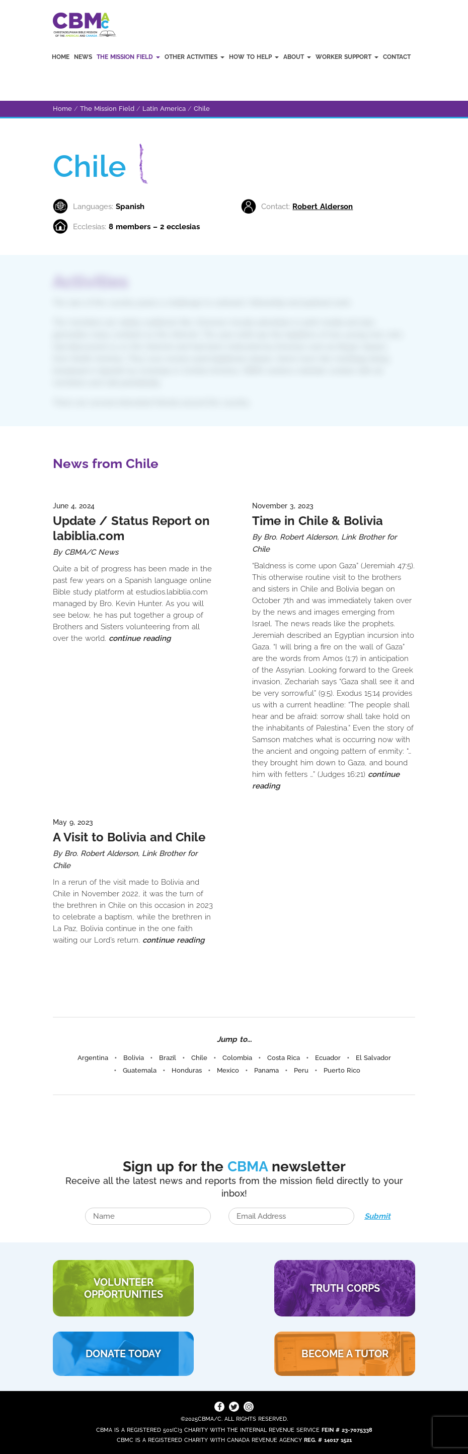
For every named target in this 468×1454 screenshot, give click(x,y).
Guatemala (140, 1070)
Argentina (92, 1058)
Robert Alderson (322, 206)
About (297, 56)
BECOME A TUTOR (344, 1354)
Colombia (237, 1058)
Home (60, 56)
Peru (301, 1070)
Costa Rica (283, 1058)
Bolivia (133, 1058)
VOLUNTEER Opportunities (123, 1288)
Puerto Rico (342, 1070)
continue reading (140, 638)
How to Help (254, 56)
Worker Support (347, 56)
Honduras (187, 1070)
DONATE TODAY (123, 1354)
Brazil (167, 1058)
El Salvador (373, 1058)
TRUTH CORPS (345, 1288)
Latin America (164, 108)
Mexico (228, 1070)
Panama (266, 1070)
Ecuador (328, 1058)
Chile (202, 108)
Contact (397, 56)
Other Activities (194, 56)
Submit (377, 1216)
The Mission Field (128, 56)
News (83, 56)
